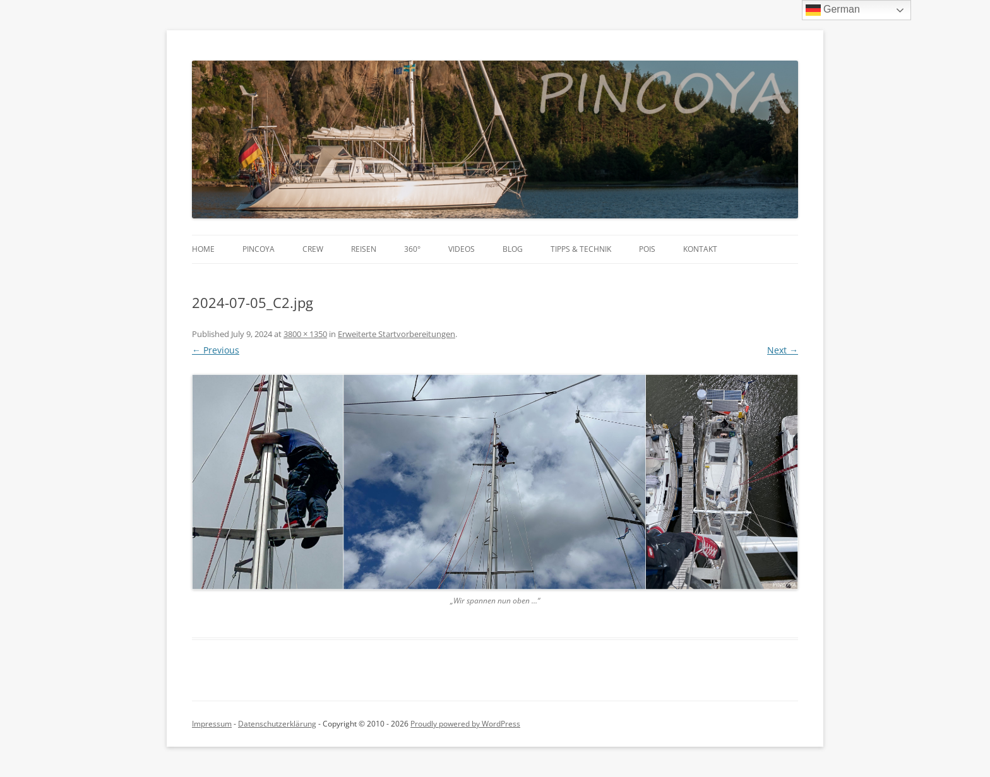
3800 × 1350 (305, 334)
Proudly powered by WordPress (465, 723)
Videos (461, 249)
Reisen (363, 249)
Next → (782, 350)
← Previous (215, 350)
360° (412, 249)
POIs (647, 249)
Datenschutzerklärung (277, 723)
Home (203, 249)
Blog (513, 249)
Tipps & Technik (581, 249)
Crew (312, 249)
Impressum (212, 723)
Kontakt (700, 249)
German (833, 10)
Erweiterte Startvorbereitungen (396, 334)
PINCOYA (258, 249)
